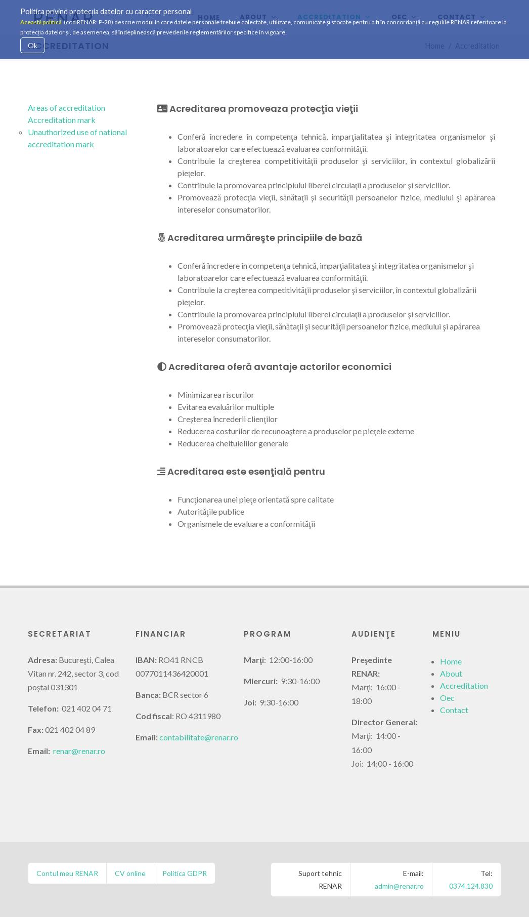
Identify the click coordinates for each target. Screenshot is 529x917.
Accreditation (464, 685)
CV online (130, 873)
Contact (454, 710)
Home (451, 661)
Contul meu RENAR (67, 873)
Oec (447, 697)
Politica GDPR (184, 873)
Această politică (41, 22)
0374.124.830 (471, 886)
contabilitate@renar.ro (198, 737)
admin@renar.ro (399, 886)
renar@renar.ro (79, 751)
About (451, 673)
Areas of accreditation (66, 107)
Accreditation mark (62, 119)
